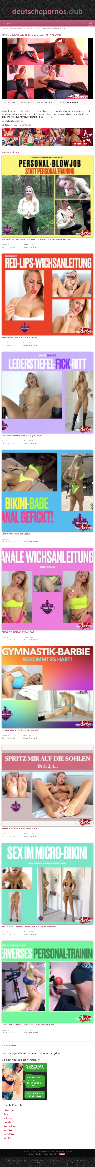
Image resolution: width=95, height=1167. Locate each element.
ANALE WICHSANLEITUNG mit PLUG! (18, 632)
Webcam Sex (48, 1154)
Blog (56, 1154)
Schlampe (26, 125)
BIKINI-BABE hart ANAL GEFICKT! (17, 534)
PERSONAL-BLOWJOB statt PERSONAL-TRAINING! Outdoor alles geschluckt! (36, 239)
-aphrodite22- (9, 1134)
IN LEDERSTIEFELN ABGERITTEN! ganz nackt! (22, 435)
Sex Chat (39, 1154)
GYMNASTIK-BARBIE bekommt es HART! (20, 730)
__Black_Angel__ (9, 1110)
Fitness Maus (25, 28)
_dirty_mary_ (8, 1118)
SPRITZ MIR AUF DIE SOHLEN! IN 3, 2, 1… (20, 828)
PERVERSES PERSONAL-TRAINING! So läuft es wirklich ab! (28, 1025)
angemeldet (17, 1053)
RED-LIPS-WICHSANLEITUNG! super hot (20, 337)
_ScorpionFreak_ (9, 1126)
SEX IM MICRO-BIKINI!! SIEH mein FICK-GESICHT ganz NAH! (29, 926)
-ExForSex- (7, 1138)
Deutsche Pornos (8, 28)
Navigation (7, 23)
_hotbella (7, 1122)
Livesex (31, 1154)
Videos (17, 28)
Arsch (18, 125)
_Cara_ (5, 1114)
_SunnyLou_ (8, 1130)
